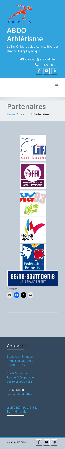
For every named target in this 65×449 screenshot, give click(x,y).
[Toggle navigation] (57, 84)
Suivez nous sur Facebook (23, 409)
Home (11, 114)
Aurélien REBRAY (17, 442)
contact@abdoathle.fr (41, 59)
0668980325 (49, 65)
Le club (24, 114)
